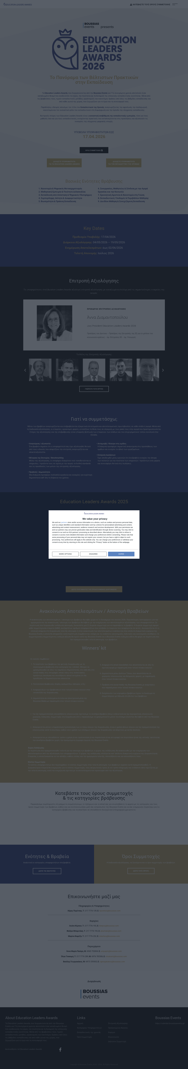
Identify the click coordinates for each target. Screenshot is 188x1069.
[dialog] (94, 534)
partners (64, 522)
